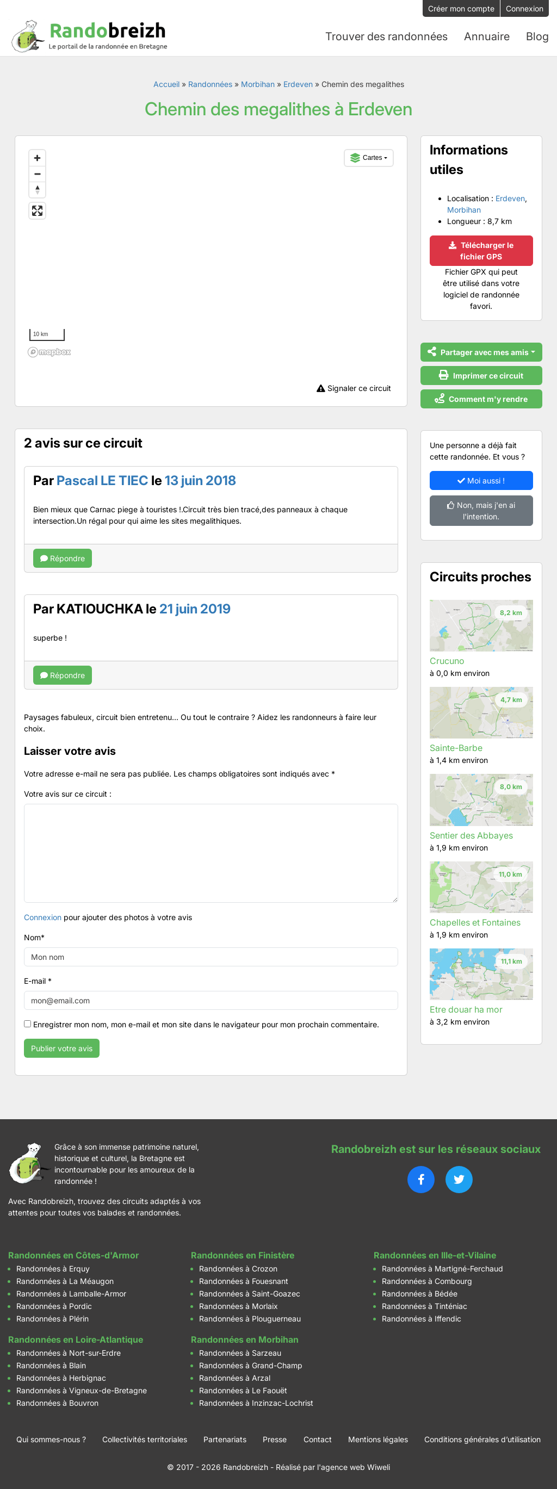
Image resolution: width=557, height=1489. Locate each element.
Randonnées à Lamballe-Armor (71, 1293)
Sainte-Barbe (456, 747)
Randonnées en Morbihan (245, 1339)
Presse (275, 1439)
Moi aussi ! (481, 480)
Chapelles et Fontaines (475, 922)
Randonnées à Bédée (419, 1293)
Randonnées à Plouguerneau (250, 1318)
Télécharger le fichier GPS (481, 250)
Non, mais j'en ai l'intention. (481, 510)
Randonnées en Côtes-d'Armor (73, 1255)
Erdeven (298, 84)
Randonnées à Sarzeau (240, 1352)
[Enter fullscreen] (37, 211)
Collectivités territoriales (144, 1439)
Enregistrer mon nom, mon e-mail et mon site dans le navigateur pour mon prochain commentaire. (206, 1024)
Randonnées (210, 84)
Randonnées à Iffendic (421, 1318)
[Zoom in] (37, 158)
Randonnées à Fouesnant (243, 1281)
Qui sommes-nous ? (51, 1439)
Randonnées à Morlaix (238, 1306)
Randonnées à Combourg (427, 1281)
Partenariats (224, 1439)
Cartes (366, 158)
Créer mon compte (461, 8)
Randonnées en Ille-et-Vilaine (435, 1255)
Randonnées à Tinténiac (424, 1306)
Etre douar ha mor (466, 1009)
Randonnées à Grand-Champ (250, 1365)
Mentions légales (378, 1439)
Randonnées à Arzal (234, 1377)
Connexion (524, 8)
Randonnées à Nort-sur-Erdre (68, 1352)
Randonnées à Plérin (52, 1318)
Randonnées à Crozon (238, 1268)
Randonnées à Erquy (53, 1268)
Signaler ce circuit (354, 388)
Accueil (166, 84)
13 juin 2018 (200, 480)
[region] (211, 253)
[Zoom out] (37, 174)
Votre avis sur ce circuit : (68, 793)
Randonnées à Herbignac (61, 1377)
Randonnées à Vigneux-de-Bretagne (81, 1390)
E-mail (38, 980)
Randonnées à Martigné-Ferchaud (442, 1268)
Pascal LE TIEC (102, 480)
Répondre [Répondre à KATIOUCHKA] (62, 675)
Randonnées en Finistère (242, 1255)
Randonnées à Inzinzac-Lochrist (256, 1402)
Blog (537, 36)
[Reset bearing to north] (37, 189)
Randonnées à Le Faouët (243, 1390)
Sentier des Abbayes (471, 835)
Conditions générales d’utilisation (482, 1439)
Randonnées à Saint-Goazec (249, 1293)
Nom (34, 937)
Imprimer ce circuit (481, 375)
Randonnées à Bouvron (57, 1402)
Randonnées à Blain (51, 1365)
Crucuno (447, 660)
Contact (318, 1439)
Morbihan (258, 84)
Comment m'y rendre (481, 398)
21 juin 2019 (195, 609)
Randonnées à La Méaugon (65, 1281)
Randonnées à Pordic (54, 1306)
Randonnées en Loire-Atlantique (75, 1339)
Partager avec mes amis (478, 351)
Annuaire (487, 36)
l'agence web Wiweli (353, 1467)
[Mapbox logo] (51, 352)
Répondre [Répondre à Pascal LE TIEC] (62, 558)
